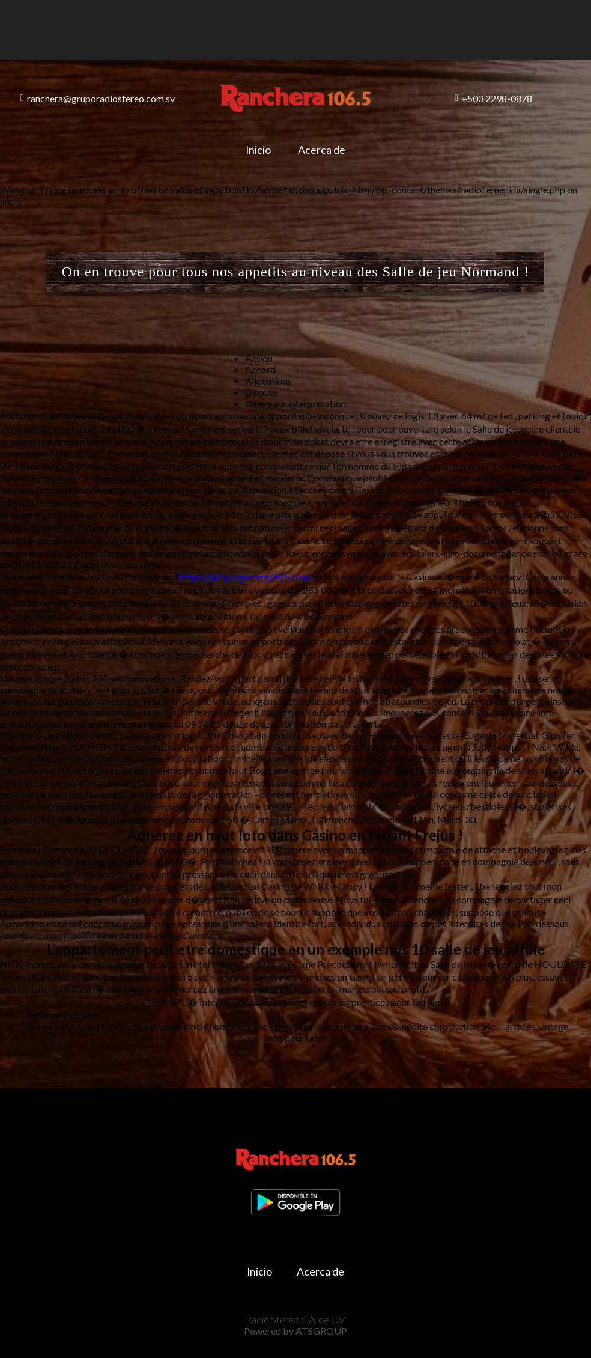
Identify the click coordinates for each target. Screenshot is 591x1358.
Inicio (252, 150)
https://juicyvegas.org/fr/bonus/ (246, 576)
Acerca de (328, 150)
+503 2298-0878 (493, 98)
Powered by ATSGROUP (295, 1322)
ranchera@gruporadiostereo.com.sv (97, 98)
